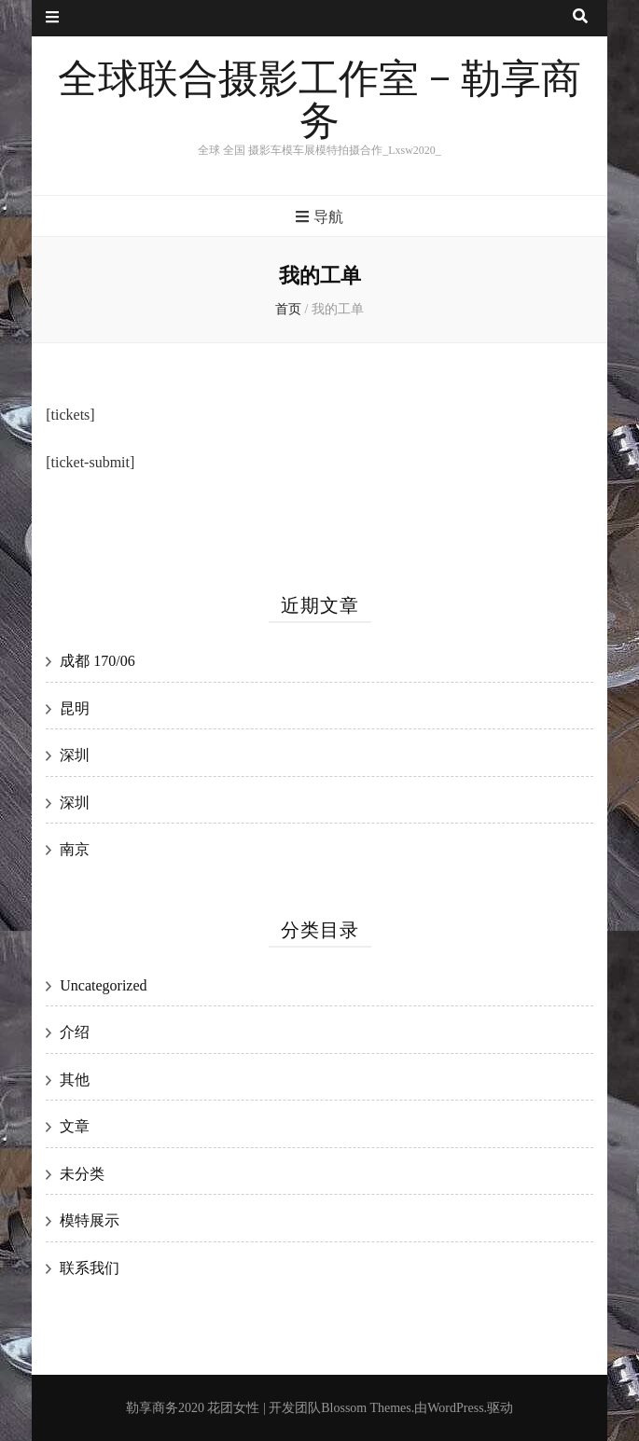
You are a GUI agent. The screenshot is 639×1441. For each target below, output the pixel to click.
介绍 (75, 1032)
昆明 (75, 708)
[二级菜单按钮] (52, 18)
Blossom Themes (366, 1408)
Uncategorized (103, 985)
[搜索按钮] (580, 17)
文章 (75, 1126)
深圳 (75, 755)
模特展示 (89, 1220)
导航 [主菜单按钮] (319, 217)
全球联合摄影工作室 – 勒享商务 (319, 101)
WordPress (455, 1408)
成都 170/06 (97, 661)
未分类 (82, 1174)
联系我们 (89, 1268)
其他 (75, 1080)
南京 (75, 849)
